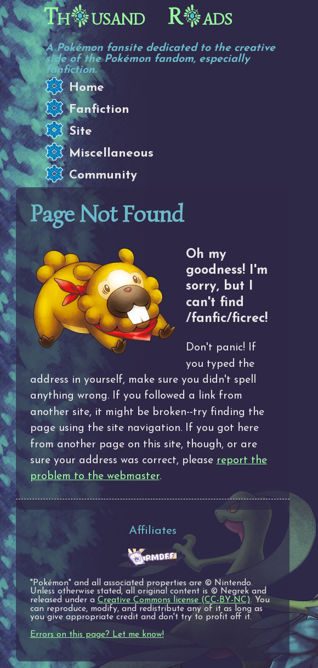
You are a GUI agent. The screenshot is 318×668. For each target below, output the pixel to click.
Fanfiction (99, 109)
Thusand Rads (138, 17)
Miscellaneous (111, 153)
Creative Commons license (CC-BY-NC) (174, 600)
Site (80, 131)
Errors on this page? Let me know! (97, 634)
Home (86, 88)
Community (103, 175)
